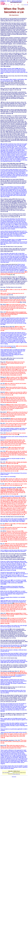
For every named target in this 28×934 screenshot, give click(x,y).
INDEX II (9, 0)
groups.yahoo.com (16, 773)
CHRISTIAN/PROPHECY (16, 0)
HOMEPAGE (3, 0)
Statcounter (14, 776)
